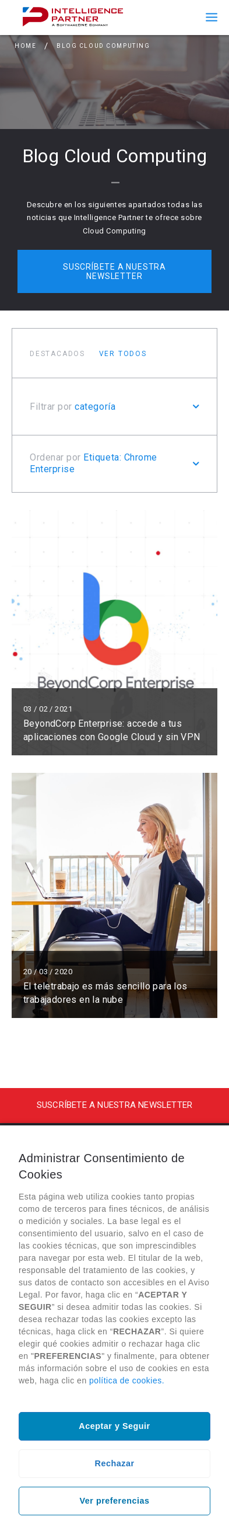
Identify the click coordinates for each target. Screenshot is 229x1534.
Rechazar (115, 1463)
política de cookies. (126, 1380)
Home (25, 46)
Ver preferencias (115, 1500)
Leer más (114, 632)
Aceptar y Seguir (114, 1426)
